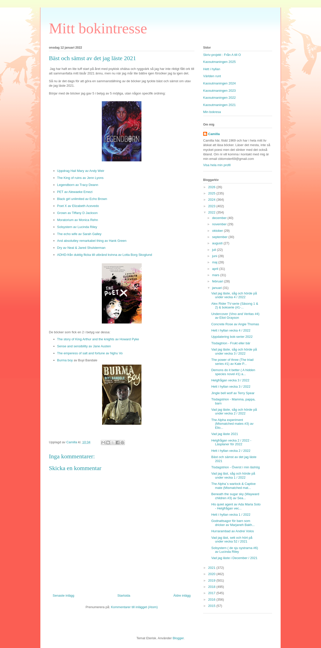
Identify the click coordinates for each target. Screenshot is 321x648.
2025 (212, 193)
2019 (212, 580)
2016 (212, 599)
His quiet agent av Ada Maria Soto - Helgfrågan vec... (236, 506)
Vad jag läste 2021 (224, 434)
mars (216, 275)
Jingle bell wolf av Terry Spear (232, 393)
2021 (212, 568)
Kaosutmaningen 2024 (219, 83)
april (215, 269)
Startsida (123, 595)
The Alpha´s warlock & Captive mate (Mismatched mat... (233, 486)
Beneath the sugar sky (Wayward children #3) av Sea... (235, 496)
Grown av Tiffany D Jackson (77, 213)
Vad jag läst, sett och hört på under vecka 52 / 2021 (231, 540)
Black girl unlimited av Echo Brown (82, 199)
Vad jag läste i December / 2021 (234, 558)
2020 (212, 574)
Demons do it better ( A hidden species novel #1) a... (233, 372)
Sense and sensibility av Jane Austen (84, 346)
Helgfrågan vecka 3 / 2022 (230, 380)
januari (217, 288)
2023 (212, 206)
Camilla (214, 134)
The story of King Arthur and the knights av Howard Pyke (98, 339)
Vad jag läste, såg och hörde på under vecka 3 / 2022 (234, 351)
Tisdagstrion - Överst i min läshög (235, 467)
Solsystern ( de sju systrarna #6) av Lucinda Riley (234, 550)
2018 (212, 587)
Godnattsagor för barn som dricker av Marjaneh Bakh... (233, 523)
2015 (212, 606)
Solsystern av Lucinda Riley (77, 227)
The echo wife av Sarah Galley (79, 234)
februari (218, 281)
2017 (212, 593)
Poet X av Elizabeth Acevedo (78, 206)
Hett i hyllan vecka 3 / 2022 (230, 386)
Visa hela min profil (217, 165)
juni (215, 256)
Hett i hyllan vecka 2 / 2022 (230, 451)
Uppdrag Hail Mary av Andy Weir (80, 171)
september (220, 237)
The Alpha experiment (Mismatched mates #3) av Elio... (232, 423)
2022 (212, 212)
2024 (212, 199)
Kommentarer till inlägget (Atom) (134, 607)
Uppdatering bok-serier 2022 (232, 337)
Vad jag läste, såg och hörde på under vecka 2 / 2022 (234, 411)
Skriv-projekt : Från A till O (222, 55)
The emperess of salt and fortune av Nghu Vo (90, 353)
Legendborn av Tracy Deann (77, 185)
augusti (218, 243)
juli (214, 250)
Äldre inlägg (182, 595)
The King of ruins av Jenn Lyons (80, 178)
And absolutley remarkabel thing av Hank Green (92, 241)
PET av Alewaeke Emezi (75, 192)
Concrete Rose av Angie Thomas (235, 324)
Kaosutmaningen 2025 (219, 62)
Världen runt (212, 76)
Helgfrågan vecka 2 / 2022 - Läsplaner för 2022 (231, 442)
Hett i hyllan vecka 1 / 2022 (230, 514)
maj (215, 262)
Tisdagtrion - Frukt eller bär (230, 343)
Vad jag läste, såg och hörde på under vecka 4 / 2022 (234, 295)
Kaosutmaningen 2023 (219, 90)
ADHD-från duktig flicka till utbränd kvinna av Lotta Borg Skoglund (104, 255)
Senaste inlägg (63, 595)
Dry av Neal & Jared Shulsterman (81, 248)
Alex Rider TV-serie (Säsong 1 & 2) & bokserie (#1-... (234, 305)
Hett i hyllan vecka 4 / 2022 (230, 330)
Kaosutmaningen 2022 (219, 97)
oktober (218, 231)
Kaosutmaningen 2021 (219, 105)
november (219, 224)
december (219, 218)
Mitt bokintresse (98, 28)
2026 (212, 187)
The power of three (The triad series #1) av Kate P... (232, 362)
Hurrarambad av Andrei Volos (232, 531)
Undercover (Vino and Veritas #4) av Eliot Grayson (235, 316)
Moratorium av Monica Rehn (77, 220)
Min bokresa (212, 112)
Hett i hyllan (211, 69)
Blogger (178, 638)
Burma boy (65, 360)
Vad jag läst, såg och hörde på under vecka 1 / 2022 (233, 475)
